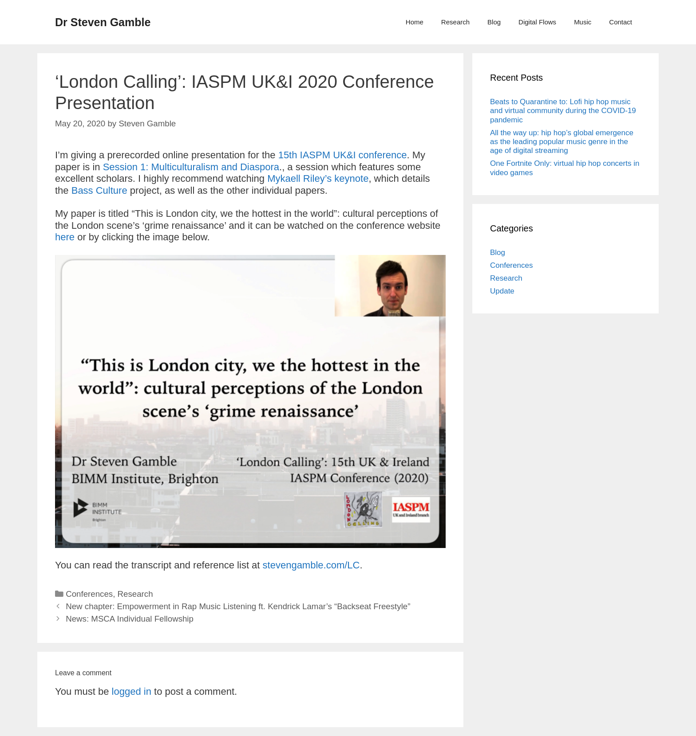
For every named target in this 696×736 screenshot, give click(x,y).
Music (582, 22)
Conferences (89, 594)
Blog (494, 22)
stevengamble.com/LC (311, 565)
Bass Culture (99, 190)
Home (414, 22)
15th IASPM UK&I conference (342, 155)
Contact (620, 22)
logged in (131, 691)
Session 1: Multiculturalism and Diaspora (191, 166)
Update (502, 291)
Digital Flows (537, 22)
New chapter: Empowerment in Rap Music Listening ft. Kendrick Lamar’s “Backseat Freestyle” (238, 606)
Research (455, 22)
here (65, 237)
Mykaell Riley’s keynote (317, 178)
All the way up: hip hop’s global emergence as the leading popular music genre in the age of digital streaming (561, 142)
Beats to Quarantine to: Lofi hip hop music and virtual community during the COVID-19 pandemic (563, 111)
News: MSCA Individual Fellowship (130, 618)
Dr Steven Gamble (102, 22)
